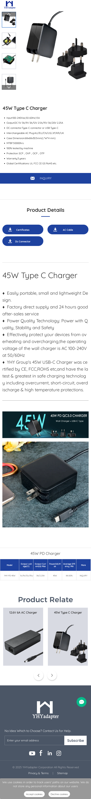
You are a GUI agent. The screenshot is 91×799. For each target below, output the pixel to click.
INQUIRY (45, 178)
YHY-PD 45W (9, 575)
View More (23, 674)
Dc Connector (22, 241)
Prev (9, 14)
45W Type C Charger (68, 612)
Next (9, 87)
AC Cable (68, 229)
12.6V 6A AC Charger (23, 612)
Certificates (22, 229)
